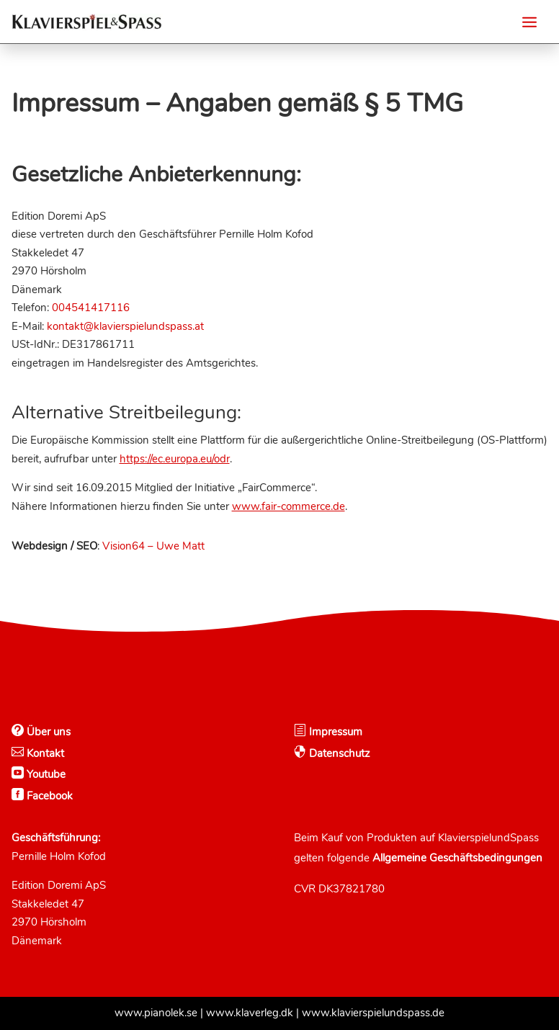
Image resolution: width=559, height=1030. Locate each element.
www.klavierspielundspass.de (373, 1013)
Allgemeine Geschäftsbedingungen (457, 858)
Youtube (45, 774)
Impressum (334, 732)
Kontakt (44, 753)
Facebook (48, 796)
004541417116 (91, 307)
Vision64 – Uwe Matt (153, 546)
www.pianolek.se (156, 1013)
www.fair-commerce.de (288, 506)
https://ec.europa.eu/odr (175, 459)
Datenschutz (338, 753)
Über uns (47, 732)
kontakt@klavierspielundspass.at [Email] (125, 326)
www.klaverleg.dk (249, 1013)
